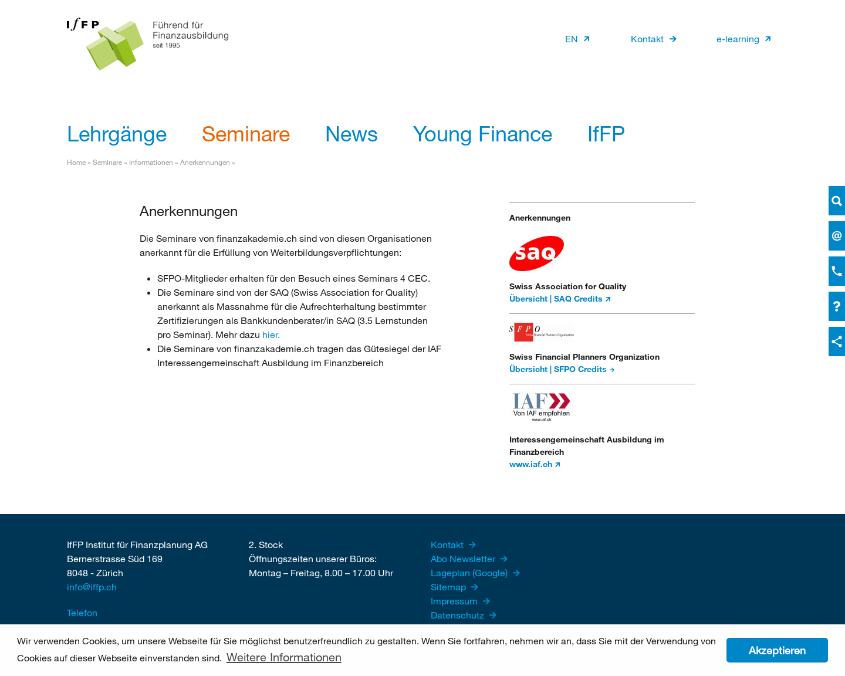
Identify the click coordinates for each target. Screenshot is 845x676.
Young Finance (482, 133)
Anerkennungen (206, 162)
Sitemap (449, 586)
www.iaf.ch (530, 464)
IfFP (606, 133)
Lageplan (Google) (470, 572)
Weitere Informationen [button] (284, 657)
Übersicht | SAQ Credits (556, 298)
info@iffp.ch (92, 586)
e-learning (737, 38)
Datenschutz (458, 614)
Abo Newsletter (464, 558)
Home (76, 162)
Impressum (455, 600)
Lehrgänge (117, 133)
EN (571, 38)
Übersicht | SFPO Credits (558, 369)
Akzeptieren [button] (777, 650)
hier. (271, 334)
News (351, 133)
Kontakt (647, 38)
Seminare (246, 133)
